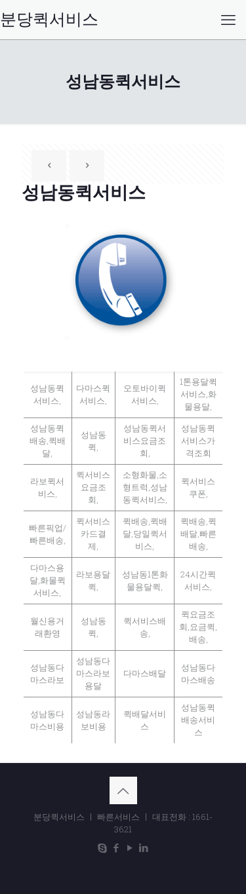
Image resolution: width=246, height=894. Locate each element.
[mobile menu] (228, 20)
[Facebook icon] (116, 847)
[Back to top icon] (123, 790)
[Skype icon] (103, 847)
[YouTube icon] (130, 847)
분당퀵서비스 (49, 19)
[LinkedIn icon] (144, 847)
